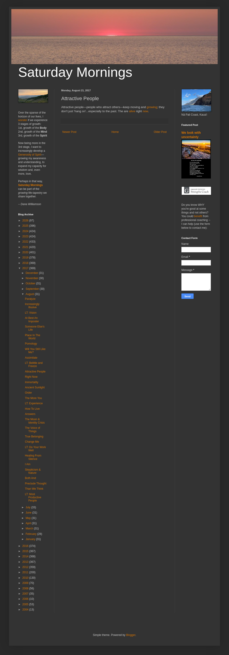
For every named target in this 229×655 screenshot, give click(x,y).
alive (132, 111)
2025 (25, 225)
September (33, 288)
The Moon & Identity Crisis (35, 421)
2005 (25, 604)
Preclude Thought (35, 483)
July (28, 507)
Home (115, 132)
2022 (25, 241)
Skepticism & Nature (33, 471)
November (32, 278)
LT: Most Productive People (33, 497)
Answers (30, 414)
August (30, 294)
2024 (25, 231)
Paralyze (30, 298)
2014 (25, 556)
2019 (25, 257)
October (31, 283)
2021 (25, 247)
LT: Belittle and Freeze (34, 364)
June (29, 512)
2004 (25, 609)
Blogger (130, 635)
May (29, 518)
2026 (25, 220)
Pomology (31, 343)
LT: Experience (34, 403)
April (29, 523)
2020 (25, 252)
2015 (25, 551)
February (31, 534)
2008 (25, 588)
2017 (25, 268)
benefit (198, 216)
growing (152, 107)
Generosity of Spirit (29, 154)
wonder (22, 120)
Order (28, 392)
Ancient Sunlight (35, 387)
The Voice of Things (32, 429)
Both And (30, 478)
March (30, 528)
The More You (33, 398)
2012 (25, 567)
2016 (25, 546)
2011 (25, 572)
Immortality (31, 382)
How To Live (32, 408)
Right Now (31, 376)
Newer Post (69, 132)
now (145, 111)
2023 (25, 236)
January (31, 539)
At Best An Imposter (32, 319)
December (32, 273)
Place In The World (32, 337)
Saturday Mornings (75, 72)
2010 (25, 577)
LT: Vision (31, 312)
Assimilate (31, 357)
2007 (25, 593)
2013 (25, 561)
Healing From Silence (33, 457)
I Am (27, 464)
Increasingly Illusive (32, 306)
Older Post (160, 132)
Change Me (32, 441)
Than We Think (34, 488)
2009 (25, 583)
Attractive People (35, 371)
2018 (25, 263)
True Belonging (34, 436)
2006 (25, 598)
